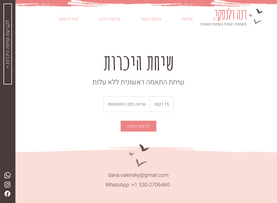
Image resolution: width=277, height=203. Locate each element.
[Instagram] (7, 184)
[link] (138, 126)
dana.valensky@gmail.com (138, 175)
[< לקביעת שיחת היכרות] (8, 44)
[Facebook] (7, 194)
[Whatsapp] (7, 175)
